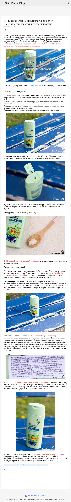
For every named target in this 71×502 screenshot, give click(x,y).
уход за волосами (42, 465)
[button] (5, 30)
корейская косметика (27, 465)
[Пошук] (68, 3)
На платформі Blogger (35, 496)
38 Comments (14, 26)
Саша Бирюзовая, (37, 85)
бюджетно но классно (11, 465)
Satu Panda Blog (15, 3)
